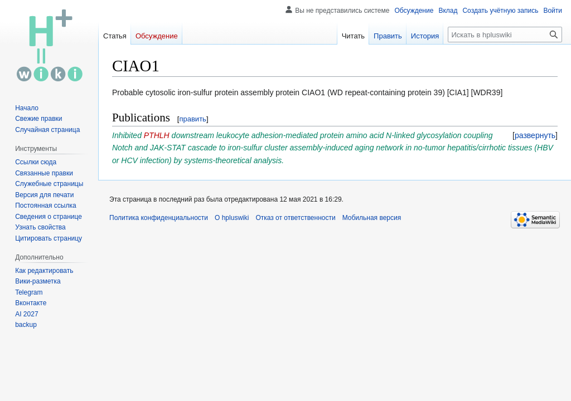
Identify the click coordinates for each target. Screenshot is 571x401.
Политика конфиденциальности (158, 218)
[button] (535, 135)
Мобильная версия (371, 218)
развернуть (535, 135)
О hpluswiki (232, 218)
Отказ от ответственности (295, 218)
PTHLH (157, 135)
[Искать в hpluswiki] (505, 34)
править (192, 119)
